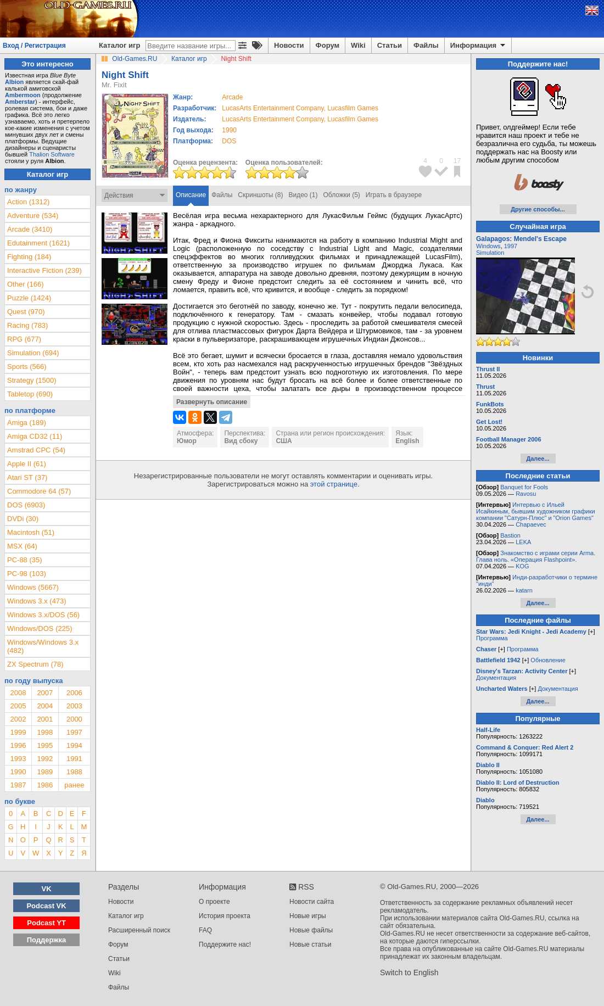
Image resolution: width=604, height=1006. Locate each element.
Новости (289, 45)
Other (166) (25, 284)
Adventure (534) (32, 215)
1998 (45, 732)
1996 (18, 745)
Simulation (490, 252)
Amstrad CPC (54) (36, 450)
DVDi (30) (22, 519)
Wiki (358, 45)
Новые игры (307, 916)
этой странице (333, 484)
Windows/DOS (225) (39, 628)
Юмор (187, 441)
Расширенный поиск (139, 930)
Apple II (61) (26, 464)
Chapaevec (531, 524)
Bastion (510, 535)
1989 (45, 772)
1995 (45, 745)
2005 (18, 706)
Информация (478, 45)
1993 (18, 758)
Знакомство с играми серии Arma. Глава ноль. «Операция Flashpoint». (535, 556)
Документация (496, 677)
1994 (74, 745)
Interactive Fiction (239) (44, 270)
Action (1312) (28, 202)
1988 (74, 772)
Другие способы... (538, 209)
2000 (74, 719)
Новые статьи (310, 944)
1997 (74, 732)
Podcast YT (46, 923)
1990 (229, 130)
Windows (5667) (33, 587)
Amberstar (20, 101)
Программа (492, 638)
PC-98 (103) (26, 573)
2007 (45, 693)
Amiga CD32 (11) (34, 436)
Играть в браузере (394, 195)
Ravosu (526, 493)
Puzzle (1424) (29, 298)
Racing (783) (27, 325)
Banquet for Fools (524, 487)
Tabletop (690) (30, 394)
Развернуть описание (211, 402)
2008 (18, 693)
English (407, 441)
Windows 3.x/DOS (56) (43, 615)
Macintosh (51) (30, 532)
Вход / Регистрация (34, 45)
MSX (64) (22, 546)
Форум (327, 45)
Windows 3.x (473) (36, 601)
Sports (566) (27, 366)
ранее (74, 785)
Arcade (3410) (29, 229)
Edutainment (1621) (38, 243)
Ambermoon (23, 95)
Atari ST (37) (27, 477)
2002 (18, 719)
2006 (74, 693)
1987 (18, 785)
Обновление (548, 660)
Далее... (537, 458)
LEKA (523, 542)
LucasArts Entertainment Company (272, 108)
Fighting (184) (29, 257)
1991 (74, 758)
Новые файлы (311, 930)
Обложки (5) (341, 195)
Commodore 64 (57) (39, 491)
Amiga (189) (26, 422)
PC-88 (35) (24, 560)
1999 (18, 732)
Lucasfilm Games (352, 108)
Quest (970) (26, 312)
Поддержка (46, 940)
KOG (522, 566)
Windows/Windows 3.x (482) (43, 646)
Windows (488, 246)
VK (47, 889)
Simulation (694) (33, 353)
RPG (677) (24, 339)
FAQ (205, 930)
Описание (191, 195)
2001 (45, 719)
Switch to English (409, 972)
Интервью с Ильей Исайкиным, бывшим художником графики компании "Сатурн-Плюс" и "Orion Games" (535, 511)
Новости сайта (311, 902)
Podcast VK (46, 906)
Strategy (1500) (32, 380)
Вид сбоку (241, 441)
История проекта (224, 916)
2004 (45, 706)
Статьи (389, 45)
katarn (524, 590)
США (284, 441)
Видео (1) (302, 195)
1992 (45, 758)
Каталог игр (119, 45)
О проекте (214, 902)
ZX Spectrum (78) (35, 664)
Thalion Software (52, 154)
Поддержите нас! (225, 944)
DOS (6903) (26, 505)
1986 (45, 785)
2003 (74, 706)
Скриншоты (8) (260, 195)
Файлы (426, 45)
